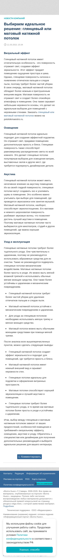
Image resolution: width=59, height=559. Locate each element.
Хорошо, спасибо (29, 549)
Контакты (7, 473)
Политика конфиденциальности (18, 485)
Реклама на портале (13, 479)
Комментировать (29, 456)
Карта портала (39, 479)
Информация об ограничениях (40, 473)
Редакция (19, 473)
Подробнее (8, 506)
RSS (27, 479)
